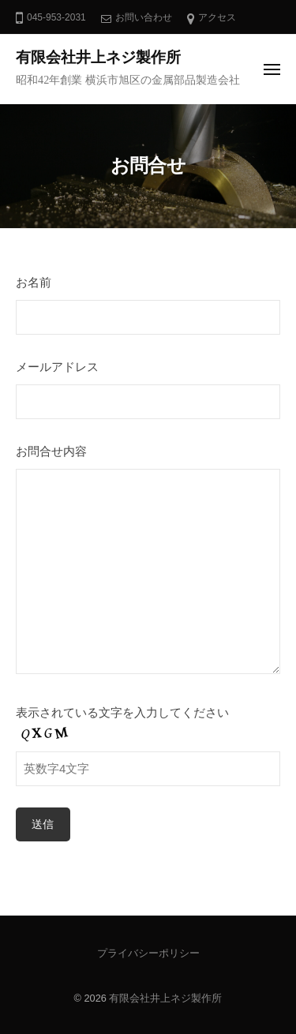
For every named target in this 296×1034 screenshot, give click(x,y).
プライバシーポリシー (148, 953)
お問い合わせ (143, 17)
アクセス (217, 17)
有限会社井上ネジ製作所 (98, 57)
